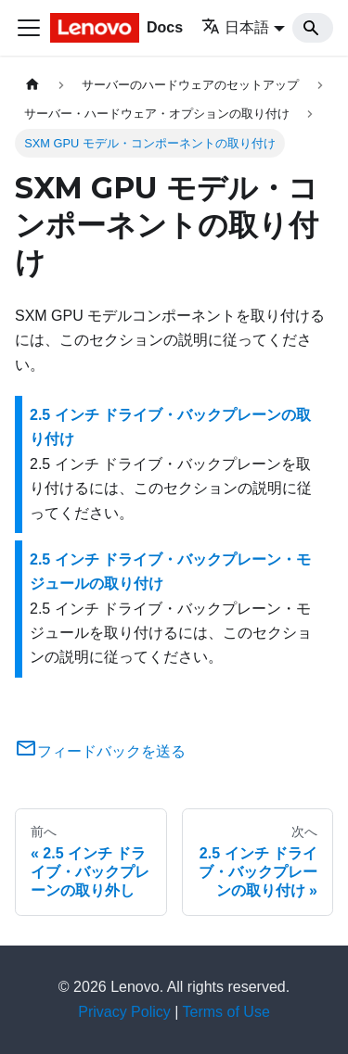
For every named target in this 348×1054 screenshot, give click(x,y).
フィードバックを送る (100, 751)
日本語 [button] (235, 27)
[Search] (312, 28)
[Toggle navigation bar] (29, 28)
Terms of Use (226, 1012)
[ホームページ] (32, 84)
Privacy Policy (124, 1012)
